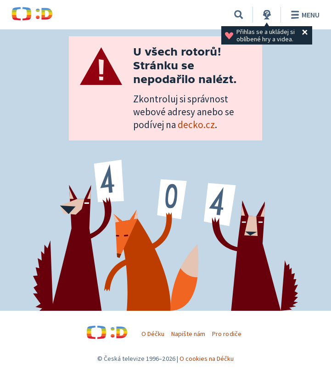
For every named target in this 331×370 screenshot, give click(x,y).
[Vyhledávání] (238, 14)
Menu (304, 15)
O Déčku (152, 334)
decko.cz (196, 124)
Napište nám (188, 334)
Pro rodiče (226, 334)
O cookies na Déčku (207, 358)
